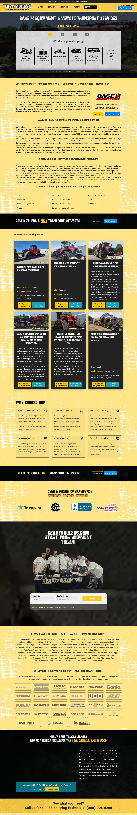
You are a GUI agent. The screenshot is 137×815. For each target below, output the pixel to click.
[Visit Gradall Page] (23, 698)
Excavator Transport (34, 650)
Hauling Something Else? (110, 58)
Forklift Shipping (97, 650)
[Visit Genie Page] (113, 689)
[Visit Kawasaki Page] (95, 716)
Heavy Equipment (26, 58)
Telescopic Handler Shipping (88, 660)
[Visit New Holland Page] (77, 707)
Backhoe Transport (49, 642)
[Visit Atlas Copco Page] (41, 689)
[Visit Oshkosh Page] (95, 707)
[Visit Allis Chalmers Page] (23, 689)
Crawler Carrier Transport (47, 647)
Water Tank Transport (58, 663)
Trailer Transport (41, 663)
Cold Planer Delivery (43, 644)
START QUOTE (90, 7)
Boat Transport (76, 58)
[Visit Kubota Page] (55, 725)
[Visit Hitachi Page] (77, 698)
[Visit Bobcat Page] (82, 725)
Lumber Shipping (86, 652)
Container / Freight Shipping (43, 58)
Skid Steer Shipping (49, 660)
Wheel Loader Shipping (77, 663)
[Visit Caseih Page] (59, 716)
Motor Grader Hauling (27, 658)
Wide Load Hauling (95, 663)
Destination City (63, 598)
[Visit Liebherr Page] (59, 707)
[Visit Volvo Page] (77, 716)
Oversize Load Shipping (71, 658)
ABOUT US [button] (64, 7)
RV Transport (112, 658)
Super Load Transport (67, 660)
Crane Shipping (30, 647)
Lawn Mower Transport (69, 652)
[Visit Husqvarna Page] (41, 698)
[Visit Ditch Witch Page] (77, 689)
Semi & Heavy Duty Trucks (60, 58)
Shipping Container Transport (29, 660)
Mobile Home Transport (85, 655)
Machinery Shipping (101, 652)
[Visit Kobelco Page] (23, 707)
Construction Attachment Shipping (84, 644)
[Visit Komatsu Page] (41, 707)
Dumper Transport (101, 647)
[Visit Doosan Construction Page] (95, 689)
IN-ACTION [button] (39, 7)
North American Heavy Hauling (49, 658)
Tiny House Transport (109, 660)
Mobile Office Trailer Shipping (108, 655)
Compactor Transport (60, 644)
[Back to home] (17, 6)
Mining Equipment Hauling (36, 655)
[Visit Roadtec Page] (113, 707)
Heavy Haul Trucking (50, 652)
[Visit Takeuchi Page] (23, 716)
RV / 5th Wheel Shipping (93, 58)
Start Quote (98, 116)
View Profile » (38, 308)
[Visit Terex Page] (41, 716)
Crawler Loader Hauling (68, 647)
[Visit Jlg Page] (113, 698)
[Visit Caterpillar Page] (28, 725)
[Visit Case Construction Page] (59, 689)
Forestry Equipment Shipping (78, 650)
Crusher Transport (85, 647)
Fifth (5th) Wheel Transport (54, 650)
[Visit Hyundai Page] (59, 698)
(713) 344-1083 (24, 308)
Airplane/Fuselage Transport (29, 642)
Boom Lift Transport (80, 642)
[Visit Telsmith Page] (113, 716)
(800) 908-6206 (125, 8)
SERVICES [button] (51, 7)
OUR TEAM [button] (76, 7)
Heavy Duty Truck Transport (30, 652)
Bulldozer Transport (97, 642)
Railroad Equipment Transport (94, 658)
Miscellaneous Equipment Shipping (61, 655)
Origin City (37, 598)
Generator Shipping (112, 650)
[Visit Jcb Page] (95, 698)
